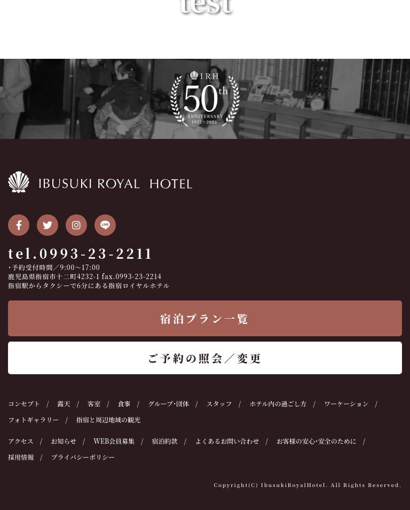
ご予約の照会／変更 (205, 358)
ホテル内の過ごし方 (277, 403)
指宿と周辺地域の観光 (108, 419)
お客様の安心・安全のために (317, 440)
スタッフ (219, 403)
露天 (64, 403)
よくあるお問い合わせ (227, 440)
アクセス (21, 440)
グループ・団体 (168, 403)
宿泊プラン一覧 (205, 318)
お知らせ (63, 440)
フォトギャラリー (33, 419)
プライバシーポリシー (83, 456)
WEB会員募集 (114, 440)
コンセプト (24, 403)
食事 (124, 403)
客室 (94, 403)
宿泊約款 (165, 440)
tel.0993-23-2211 (81, 253)
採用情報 (21, 456)
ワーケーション (346, 403)
